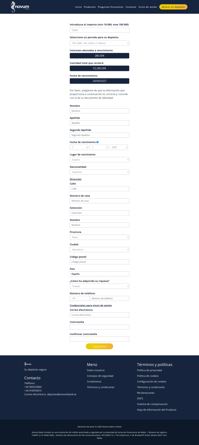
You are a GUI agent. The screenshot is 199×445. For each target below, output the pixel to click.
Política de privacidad (149, 370)
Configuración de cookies (151, 381)
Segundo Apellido (80, 130)
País (72, 268)
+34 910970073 (32, 390)
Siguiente (99, 346)
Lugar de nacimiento (82, 154)
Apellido (75, 118)
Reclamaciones (146, 392)
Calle (73, 183)
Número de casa (80, 195)
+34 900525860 (32, 386)
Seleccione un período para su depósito (94, 37)
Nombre (75, 105)
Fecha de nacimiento (83, 142)
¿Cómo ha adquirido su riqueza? (89, 281)
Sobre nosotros (96, 370)
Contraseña (77, 322)
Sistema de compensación (152, 404)
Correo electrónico (81, 309)
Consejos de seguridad (100, 375)
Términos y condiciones (101, 387)
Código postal (78, 256)
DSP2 (140, 398)
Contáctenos (94, 381)
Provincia (75, 232)
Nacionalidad (78, 166)
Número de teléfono (82, 293)
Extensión (76, 207)
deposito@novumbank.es (61, 394)
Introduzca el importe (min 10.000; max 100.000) (99, 24)
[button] (97, 142)
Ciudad (74, 244)
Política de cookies (148, 375)
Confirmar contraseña (83, 334)
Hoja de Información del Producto (156, 409)
